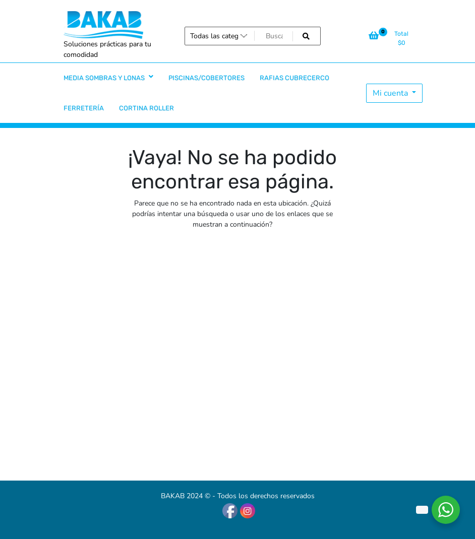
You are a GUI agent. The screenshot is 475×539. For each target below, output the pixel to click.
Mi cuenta (391, 93)
